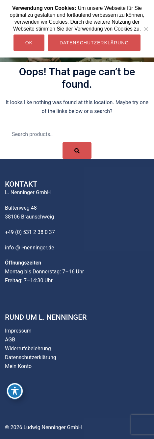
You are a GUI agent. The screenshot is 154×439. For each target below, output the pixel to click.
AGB (10, 339)
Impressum (18, 331)
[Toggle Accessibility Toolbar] (15, 391)
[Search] (77, 150)
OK (29, 42)
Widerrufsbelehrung (28, 348)
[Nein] (145, 29)
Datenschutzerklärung (30, 357)
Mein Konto (18, 366)
